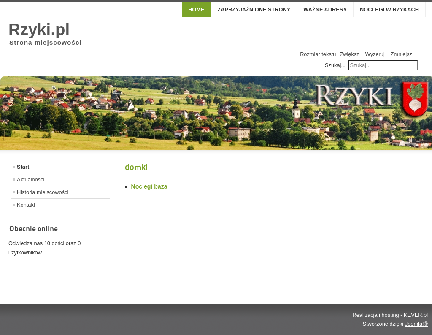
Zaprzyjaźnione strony (254, 9)
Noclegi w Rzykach (389, 9)
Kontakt (26, 205)
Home (196, 9)
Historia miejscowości (42, 192)
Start (23, 167)
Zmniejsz (401, 54)
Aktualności (30, 179)
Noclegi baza (149, 186)
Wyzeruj (375, 54)
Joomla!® (416, 324)
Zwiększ (349, 54)
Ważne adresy (325, 9)
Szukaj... (335, 65)
